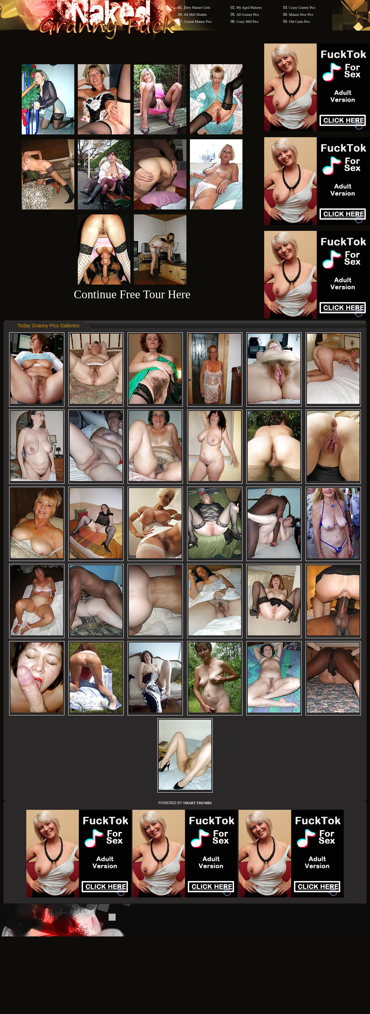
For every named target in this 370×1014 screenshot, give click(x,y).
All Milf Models (195, 14)
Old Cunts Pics (299, 22)
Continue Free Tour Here (132, 294)
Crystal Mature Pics (198, 22)
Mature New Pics (301, 14)
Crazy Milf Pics (248, 22)
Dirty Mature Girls (197, 7)
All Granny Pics (248, 14)
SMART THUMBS (197, 803)
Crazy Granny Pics (302, 7)
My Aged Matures (249, 7)
